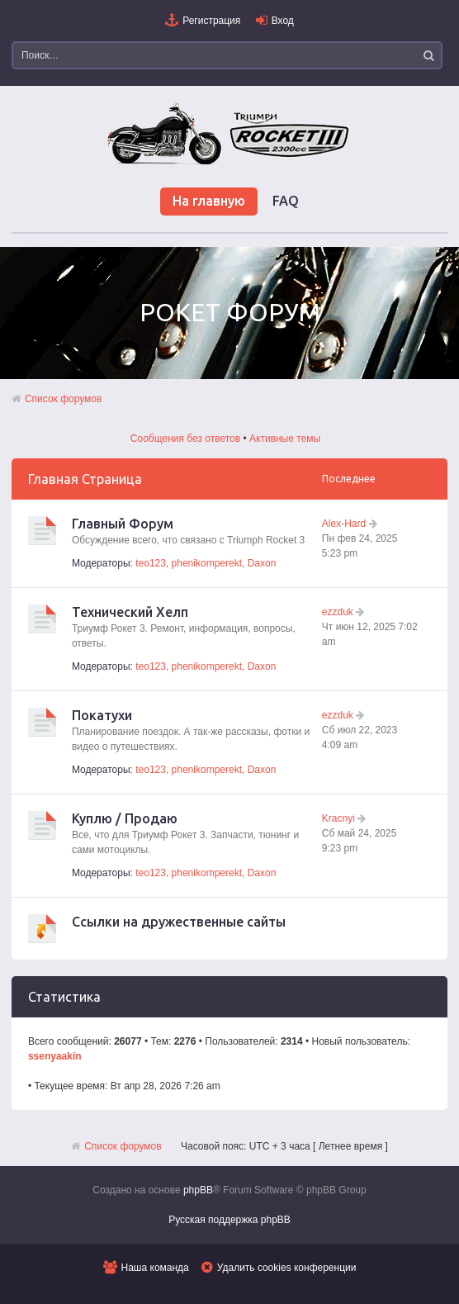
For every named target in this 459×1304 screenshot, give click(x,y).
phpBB (198, 1190)
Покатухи (102, 715)
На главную (209, 200)
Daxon (262, 563)
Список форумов (63, 399)
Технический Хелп (130, 612)
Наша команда (155, 1267)
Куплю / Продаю (124, 818)
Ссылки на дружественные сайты (179, 921)
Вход (283, 20)
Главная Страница (85, 479)
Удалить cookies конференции (287, 1267)
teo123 (150, 563)
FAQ (285, 200)
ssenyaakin (55, 1056)
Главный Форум (122, 523)
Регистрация (211, 20)
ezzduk (337, 612)
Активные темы (284, 438)
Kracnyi (338, 818)
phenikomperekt (207, 563)
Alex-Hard (344, 523)
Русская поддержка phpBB (229, 1220)
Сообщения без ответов (185, 438)
